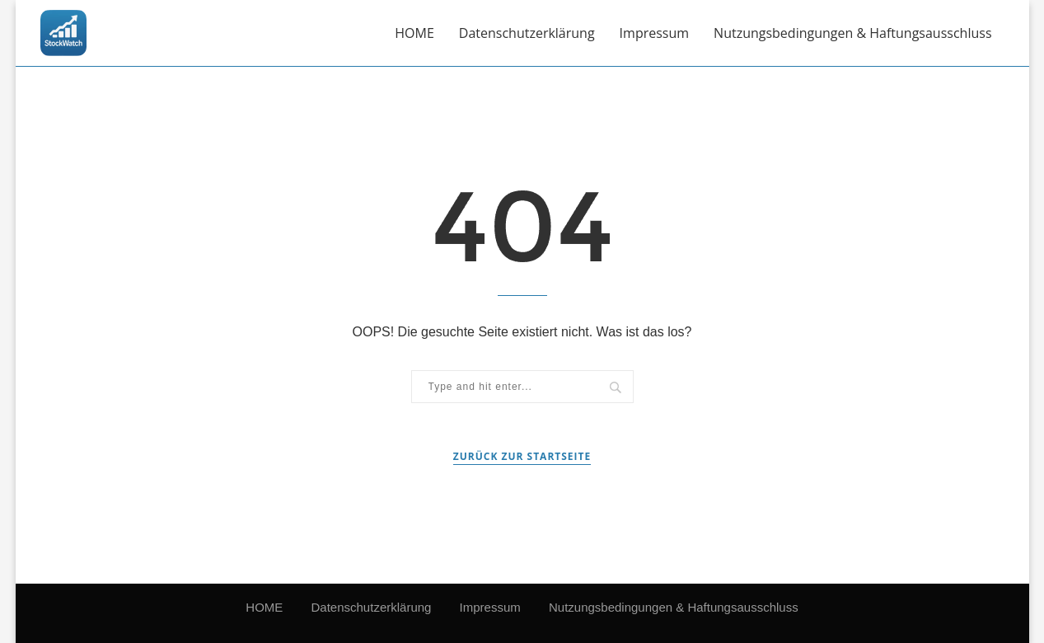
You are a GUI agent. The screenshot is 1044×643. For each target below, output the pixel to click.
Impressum (654, 33)
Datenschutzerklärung (527, 33)
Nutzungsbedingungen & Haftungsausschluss (852, 33)
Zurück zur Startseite (522, 456)
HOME (414, 33)
